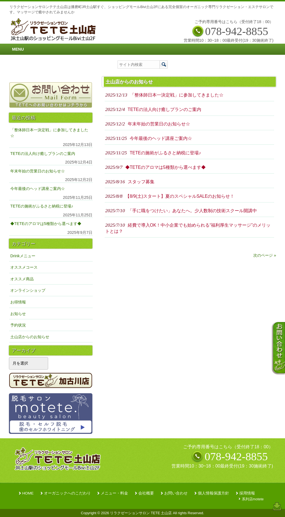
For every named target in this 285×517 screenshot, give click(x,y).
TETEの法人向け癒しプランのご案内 (42, 153)
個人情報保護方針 (213, 493)
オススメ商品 (22, 279)
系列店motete (253, 499)
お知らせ (18, 313)
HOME (28, 493)
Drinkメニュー (22, 256)
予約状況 (18, 325)
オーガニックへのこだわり (67, 493)
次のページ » (264, 255)
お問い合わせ (176, 493)
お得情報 (18, 302)
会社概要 (146, 493)
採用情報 (247, 493)
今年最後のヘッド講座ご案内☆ (37, 188)
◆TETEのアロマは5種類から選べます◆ (45, 223)
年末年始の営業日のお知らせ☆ (37, 171)
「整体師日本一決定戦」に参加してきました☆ (49, 133)
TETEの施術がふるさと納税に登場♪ (41, 206)
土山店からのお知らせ (29, 337)
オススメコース (24, 267)
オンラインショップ (27, 290)
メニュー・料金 (114, 493)
